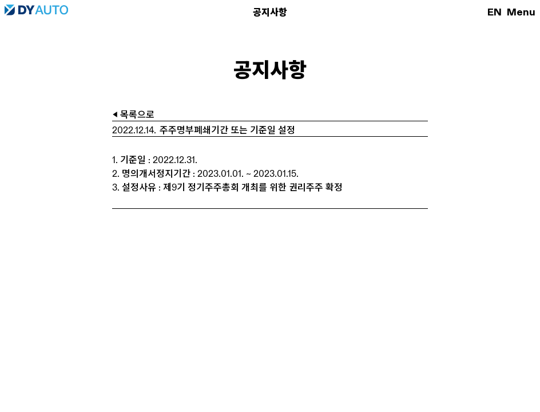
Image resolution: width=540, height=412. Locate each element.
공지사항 (270, 12)
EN (494, 12)
